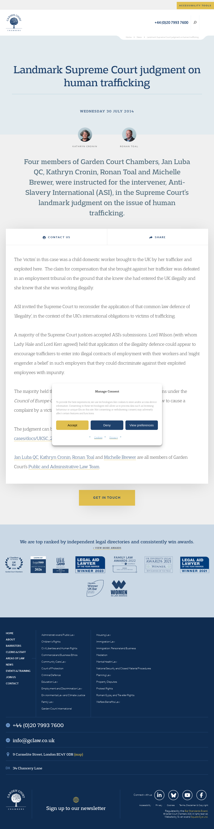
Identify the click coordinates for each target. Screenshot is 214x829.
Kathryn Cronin (55, 457)
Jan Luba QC (26, 457)
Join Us (11, 677)
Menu (204, 22)
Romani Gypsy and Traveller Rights (115, 695)
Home (9, 633)
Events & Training (18, 670)
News (9, 664)
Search (195, 22)
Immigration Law (105, 641)
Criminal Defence (51, 675)
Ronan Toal (83, 457)
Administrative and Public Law (58, 634)
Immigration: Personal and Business (116, 648)
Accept (72, 425)
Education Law (49, 681)
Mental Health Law (106, 661)
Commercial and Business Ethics (59, 655)
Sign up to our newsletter (76, 808)
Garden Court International (56, 708)
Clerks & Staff (16, 652)
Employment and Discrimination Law (61, 688)
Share (158, 237)
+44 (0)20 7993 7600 (171, 22)
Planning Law (103, 675)
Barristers (13, 645)
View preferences (142, 425)
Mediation (101, 655)
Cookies (98, 437)
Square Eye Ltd (199, 816)
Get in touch (107, 498)
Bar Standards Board (196, 810)
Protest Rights (104, 688)
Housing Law (103, 634)
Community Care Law (53, 661)
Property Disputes (106, 681)
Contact (12, 683)
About (10, 639)
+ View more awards (107, 547)
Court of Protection (52, 668)
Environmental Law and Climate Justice (63, 695)
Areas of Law (15, 658)
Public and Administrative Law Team (63, 466)
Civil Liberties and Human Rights (59, 648)
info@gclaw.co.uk (34, 740)
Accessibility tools (195, 5)
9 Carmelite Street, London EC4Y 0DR (48, 754)
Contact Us (56, 237)
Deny (107, 425)
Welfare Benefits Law (108, 701)
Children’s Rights (51, 641)
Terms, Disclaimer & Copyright (193, 805)
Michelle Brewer (120, 457)
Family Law (47, 701)
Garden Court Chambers (14, 22)
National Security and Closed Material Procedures (123, 668)
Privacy (114, 437)
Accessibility (145, 805)
